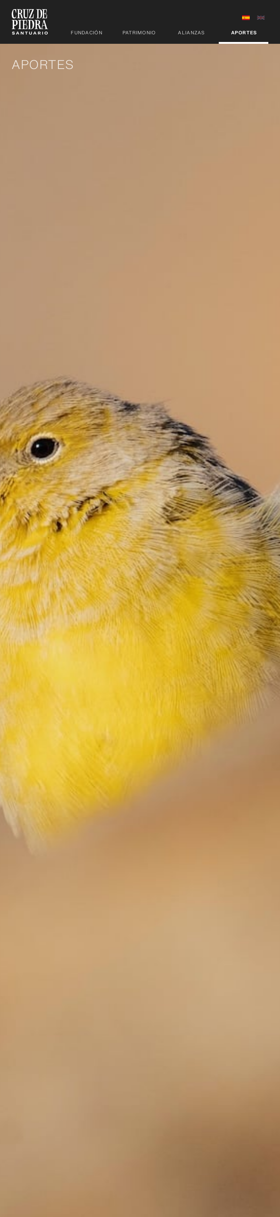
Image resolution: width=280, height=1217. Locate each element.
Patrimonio (139, 33)
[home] (30, 22)
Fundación (86, 33)
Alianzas (191, 33)
